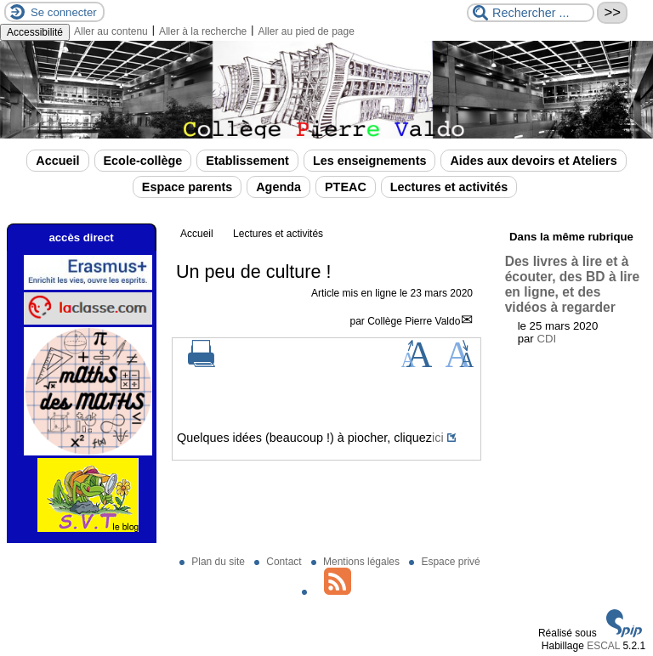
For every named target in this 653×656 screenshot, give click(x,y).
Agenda (278, 187)
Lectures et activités (449, 187)
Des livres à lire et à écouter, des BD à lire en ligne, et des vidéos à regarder (572, 284)
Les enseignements (370, 160)
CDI (546, 338)
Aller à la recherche (203, 31)
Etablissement (247, 160)
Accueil (57, 160)
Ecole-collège (143, 160)
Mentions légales (356, 562)
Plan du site (213, 562)
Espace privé (444, 562)
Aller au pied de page (306, 31)
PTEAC (345, 187)
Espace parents (187, 187)
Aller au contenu (111, 31)
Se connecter (64, 12)
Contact (279, 562)
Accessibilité (35, 32)
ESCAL (603, 646)
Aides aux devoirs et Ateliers (533, 160)
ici (438, 437)
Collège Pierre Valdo (413, 321)
